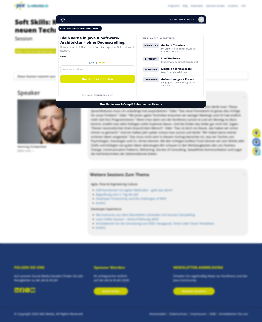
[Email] (97, 69)
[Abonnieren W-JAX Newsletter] (97, 63)
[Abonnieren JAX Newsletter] (89, 63)
